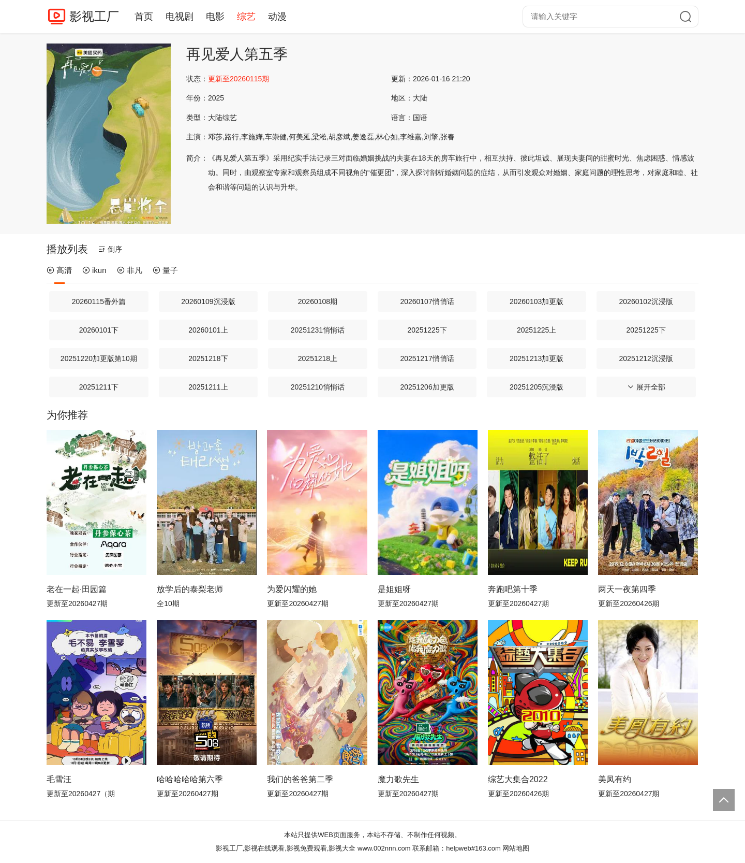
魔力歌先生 (398, 779)
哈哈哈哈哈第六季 (190, 779)
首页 (144, 16)
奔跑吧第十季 (513, 589)
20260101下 (98, 330)
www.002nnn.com (384, 848)
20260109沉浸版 (208, 301)
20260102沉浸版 (646, 301)
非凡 (129, 270)
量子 (165, 270)
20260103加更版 (536, 301)
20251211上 (208, 387)
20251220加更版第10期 (99, 358)
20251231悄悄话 (318, 330)
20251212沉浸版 (646, 358)
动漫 (277, 16)
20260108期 (317, 301)
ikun (94, 270)
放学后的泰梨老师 (190, 589)
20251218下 (208, 358)
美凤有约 (614, 779)
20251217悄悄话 (427, 358)
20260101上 (208, 330)
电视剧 (179, 16)
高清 (59, 270)
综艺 (246, 16)
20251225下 (426, 330)
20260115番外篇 (99, 301)
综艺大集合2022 (518, 779)
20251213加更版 (536, 358)
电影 (215, 16)
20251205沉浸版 (536, 387)
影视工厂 (94, 16)
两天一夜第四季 (627, 589)
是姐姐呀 (394, 589)
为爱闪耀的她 (292, 589)
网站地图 (515, 848)
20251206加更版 (427, 387)
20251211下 (98, 387)
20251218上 (317, 358)
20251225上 (536, 330)
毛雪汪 (59, 779)
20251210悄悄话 (318, 387)
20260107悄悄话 (427, 301)
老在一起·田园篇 (77, 589)
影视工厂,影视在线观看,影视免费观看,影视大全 (286, 848)
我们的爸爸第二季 (300, 779)
